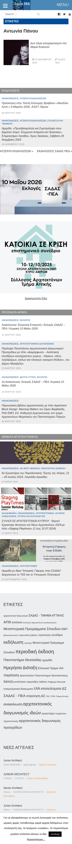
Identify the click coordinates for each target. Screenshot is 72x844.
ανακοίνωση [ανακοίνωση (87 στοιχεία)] (13, 704)
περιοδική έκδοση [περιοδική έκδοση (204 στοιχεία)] (34, 651)
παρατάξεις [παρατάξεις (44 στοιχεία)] (33, 681)
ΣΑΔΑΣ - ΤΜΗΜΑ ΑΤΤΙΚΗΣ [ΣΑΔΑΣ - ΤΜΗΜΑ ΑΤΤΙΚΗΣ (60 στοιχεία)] (46, 615)
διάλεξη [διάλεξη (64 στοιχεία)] (8, 681)
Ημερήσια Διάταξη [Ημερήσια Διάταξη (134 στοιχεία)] (20, 667)
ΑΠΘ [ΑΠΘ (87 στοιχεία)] (7, 622)
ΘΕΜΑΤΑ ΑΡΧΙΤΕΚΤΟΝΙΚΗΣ (20, 436)
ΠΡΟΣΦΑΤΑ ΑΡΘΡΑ (14, 312)
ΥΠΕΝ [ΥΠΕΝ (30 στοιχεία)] (52, 696)
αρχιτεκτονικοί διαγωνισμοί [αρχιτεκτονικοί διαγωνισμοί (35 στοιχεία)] (16, 616)
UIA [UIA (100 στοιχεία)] (37, 688)
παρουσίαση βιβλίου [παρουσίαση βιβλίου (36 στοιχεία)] (28, 635)
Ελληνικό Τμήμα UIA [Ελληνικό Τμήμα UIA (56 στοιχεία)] (50, 668)
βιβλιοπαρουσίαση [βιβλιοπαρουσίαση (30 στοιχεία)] (11, 635)
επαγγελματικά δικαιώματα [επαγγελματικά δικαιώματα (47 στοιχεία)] (18, 688)
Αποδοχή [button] (55, 834)
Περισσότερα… (36, 839)
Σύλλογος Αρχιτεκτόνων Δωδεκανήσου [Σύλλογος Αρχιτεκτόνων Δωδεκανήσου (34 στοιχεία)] (40, 622)
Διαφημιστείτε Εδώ (36, 298)
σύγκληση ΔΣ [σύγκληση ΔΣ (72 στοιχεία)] (35, 696)
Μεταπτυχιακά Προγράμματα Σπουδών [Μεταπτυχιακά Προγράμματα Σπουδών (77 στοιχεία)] (32, 629)
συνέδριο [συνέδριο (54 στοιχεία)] (57, 634)
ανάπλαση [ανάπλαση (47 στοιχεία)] (20, 681)
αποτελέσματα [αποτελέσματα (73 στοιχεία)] (51, 688)
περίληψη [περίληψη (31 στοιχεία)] (28, 643)
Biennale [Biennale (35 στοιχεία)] (62, 682)
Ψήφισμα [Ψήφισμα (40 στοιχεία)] (52, 682)
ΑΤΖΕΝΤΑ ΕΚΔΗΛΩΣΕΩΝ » (16, 151)
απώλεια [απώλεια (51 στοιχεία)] (17, 622)
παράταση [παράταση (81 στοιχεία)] (11, 675)
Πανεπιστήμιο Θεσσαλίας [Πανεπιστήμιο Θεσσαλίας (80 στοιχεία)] (23, 660)
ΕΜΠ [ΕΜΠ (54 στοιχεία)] (64, 629)
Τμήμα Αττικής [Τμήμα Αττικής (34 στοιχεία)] (62, 696)
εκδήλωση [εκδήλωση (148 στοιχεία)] (13, 642)
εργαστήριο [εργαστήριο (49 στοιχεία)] (48, 713)
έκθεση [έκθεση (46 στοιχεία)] (43, 681)
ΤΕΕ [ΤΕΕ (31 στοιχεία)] (48, 696)
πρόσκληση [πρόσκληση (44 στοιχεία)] (45, 635)
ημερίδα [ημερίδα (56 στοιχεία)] (47, 660)
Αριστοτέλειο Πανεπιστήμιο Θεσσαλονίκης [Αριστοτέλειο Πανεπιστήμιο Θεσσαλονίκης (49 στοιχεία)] (44, 675)
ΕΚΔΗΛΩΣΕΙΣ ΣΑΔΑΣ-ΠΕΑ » (54, 151)
